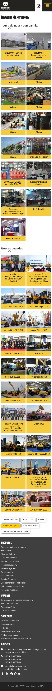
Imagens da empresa (11, 526)
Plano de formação (9, 603)
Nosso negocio (27, 520)
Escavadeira (6, 550)
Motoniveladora (8, 554)
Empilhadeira (7, 572)
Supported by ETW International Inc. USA (26, 686)
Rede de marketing (30, 526)
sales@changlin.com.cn (15, 666)
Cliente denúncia (8, 610)
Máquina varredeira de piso (13, 586)
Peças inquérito (8, 607)
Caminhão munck (9, 579)
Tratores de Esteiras (10, 561)
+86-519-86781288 (13, 656)
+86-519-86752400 (13, 662)
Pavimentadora (8, 575)
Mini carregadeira (9, 568)
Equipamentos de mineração (13, 583)
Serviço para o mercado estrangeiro (17, 600)
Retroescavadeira (9, 565)
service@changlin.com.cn (16, 669)
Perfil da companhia (10, 520)
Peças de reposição (10, 590)
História (41, 520)
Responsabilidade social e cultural (15, 531)
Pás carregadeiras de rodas (13, 547)
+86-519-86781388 (13, 659)
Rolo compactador (9, 558)
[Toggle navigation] (47, 5)
